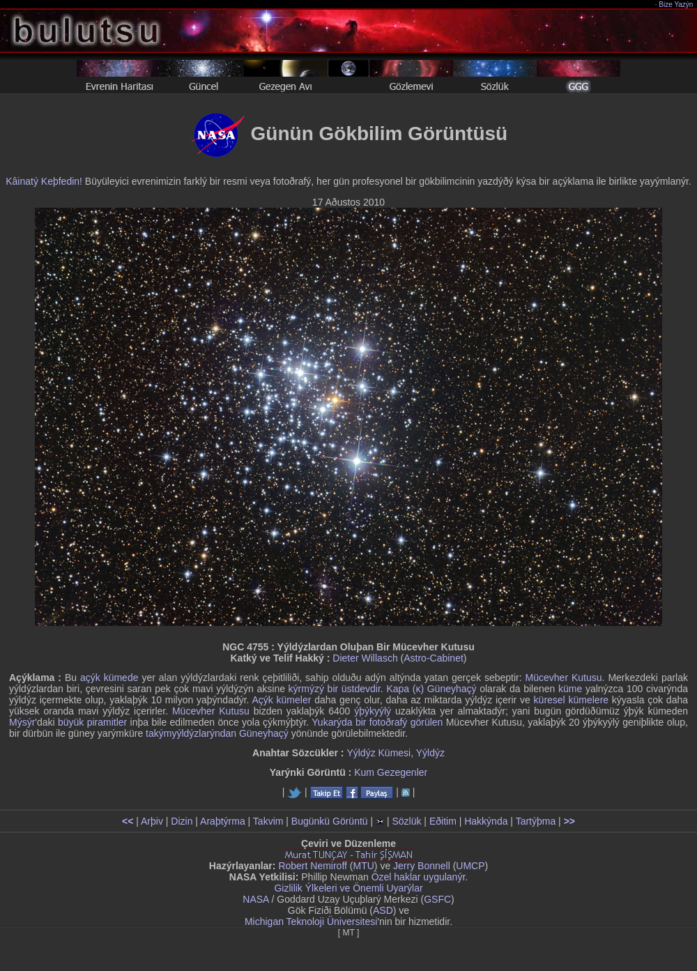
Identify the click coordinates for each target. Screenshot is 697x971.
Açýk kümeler (281, 699)
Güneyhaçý (264, 733)
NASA (255, 899)
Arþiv (152, 821)
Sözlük (406, 821)
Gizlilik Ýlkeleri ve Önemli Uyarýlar (348, 888)
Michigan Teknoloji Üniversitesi (311, 921)
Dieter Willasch (364, 658)
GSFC (437, 899)
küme (570, 688)
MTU (363, 865)
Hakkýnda (485, 821)
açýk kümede (109, 677)
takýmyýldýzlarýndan (191, 733)
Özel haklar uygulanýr (419, 876)
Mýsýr (22, 722)
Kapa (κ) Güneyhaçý (431, 688)
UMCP (470, 865)
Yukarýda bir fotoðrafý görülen (377, 722)
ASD (383, 910)
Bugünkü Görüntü (329, 821)
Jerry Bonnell (421, 865)
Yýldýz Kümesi (378, 752)
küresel (549, 699)
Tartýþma (536, 821)
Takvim (268, 821)
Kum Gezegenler (390, 772)
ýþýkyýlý (372, 711)
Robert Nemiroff (312, 865)
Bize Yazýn (676, 4)
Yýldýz (430, 752)
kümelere (589, 699)
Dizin (181, 821)
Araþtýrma (222, 821)
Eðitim (443, 821)
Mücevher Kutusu (564, 677)
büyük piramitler (92, 722)
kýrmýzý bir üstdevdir (335, 688)
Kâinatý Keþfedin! (44, 181)
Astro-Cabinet (434, 658)
